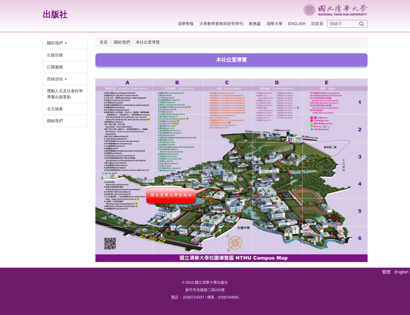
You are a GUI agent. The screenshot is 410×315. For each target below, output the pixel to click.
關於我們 (122, 42)
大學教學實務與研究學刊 (221, 23)
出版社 (55, 14)
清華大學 (274, 23)
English (297, 23)
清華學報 (186, 23)
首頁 (104, 42)
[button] (65, 43)
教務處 (255, 23)
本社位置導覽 (148, 42)
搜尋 (361, 23)
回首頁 (317, 23)
